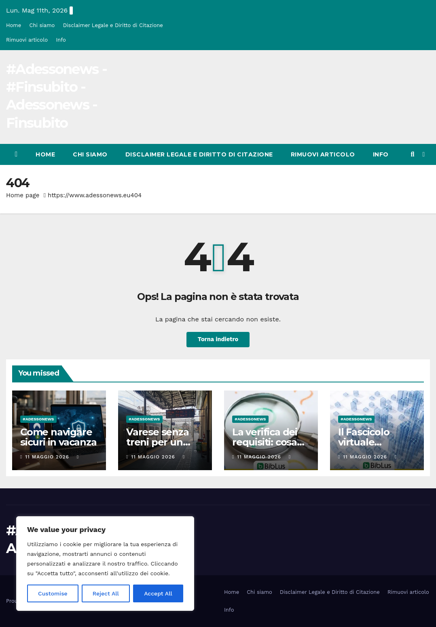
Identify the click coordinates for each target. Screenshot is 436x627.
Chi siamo (42, 25)
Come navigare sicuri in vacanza (58, 437)
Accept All (158, 593)
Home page (23, 195)
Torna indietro (218, 339)
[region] (105, 563)
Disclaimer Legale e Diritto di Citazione (113, 25)
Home (13, 25)
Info (61, 40)
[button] (412, 154)
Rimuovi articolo (27, 40)
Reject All (106, 593)
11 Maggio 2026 (48, 457)
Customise (53, 593)
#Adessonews (38, 419)
